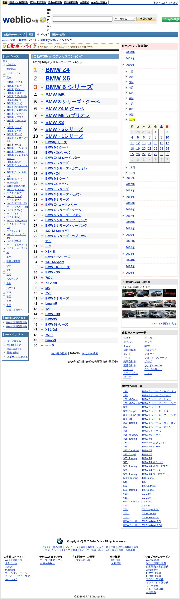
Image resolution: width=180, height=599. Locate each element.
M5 (47, 288)
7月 (131, 103)
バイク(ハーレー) (15, 231)
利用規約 (10, 569)
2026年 (130, 272)
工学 (9, 257)
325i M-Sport (130, 434)
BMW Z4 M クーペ (64, 108)
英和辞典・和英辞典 (157, 566)
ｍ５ (48, 246)
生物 (9, 292)
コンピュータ (13, 73)
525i (125, 462)
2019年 (130, 228)
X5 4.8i (50, 251)
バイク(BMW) (14, 241)
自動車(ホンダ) (14, 99)
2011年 (130, 177)
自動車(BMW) (48, 40)
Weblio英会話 (14, 345)
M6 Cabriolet (149, 485)
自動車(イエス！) (15, 117)
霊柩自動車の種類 (16, 186)
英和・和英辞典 (38, 2)
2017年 (130, 215)
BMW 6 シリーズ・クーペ (63, 210)
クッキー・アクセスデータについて (18, 578)
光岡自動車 (129, 361)
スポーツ (11, 287)
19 (138, 148)
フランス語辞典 (154, 579)
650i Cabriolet (131, 501)
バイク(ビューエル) (17, 244)
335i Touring (130, 458)
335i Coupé (129, 454)
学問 (9, 265)
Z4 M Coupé (149, 513)
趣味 (9, 283)
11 (132, 143)
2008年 (130, 52)
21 (149, 148)
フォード (149, 353)
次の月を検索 (90, 353)
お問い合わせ (82, 560)
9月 (131, 114)
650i (125, 497)
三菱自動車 (129, 365)
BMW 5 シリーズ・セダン (63, 215)
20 (144, 148)
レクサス (128, 369)
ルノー (148, 373)
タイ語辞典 (152, 585)
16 (161, 143)
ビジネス (11, 64)
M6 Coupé (148, 489)
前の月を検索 (59, 353)
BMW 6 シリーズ (69, 87)
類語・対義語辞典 (18, 2)
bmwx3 (50, 340)
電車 (9, 77)
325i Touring (130, 438)
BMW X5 (57, 78)
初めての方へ (161, 2)
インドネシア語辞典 (157, 582)
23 (161, 148)
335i (125, 446)
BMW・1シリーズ (64, 136)
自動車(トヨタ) (14, 93)
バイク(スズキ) (14, 193)
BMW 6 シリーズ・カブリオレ (66, 236)
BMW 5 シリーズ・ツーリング (66, 220)
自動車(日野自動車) (17, 96)
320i (125, 407)
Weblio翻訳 (152, 569)
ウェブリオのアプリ (51, 560)
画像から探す (59, 34)
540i (125, 482)
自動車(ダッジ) (14, 134)
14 (149, 143)
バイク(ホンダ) (14, 196)
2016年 (130, 209)
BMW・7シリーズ (57, 256)
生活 (9, 274)
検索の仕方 (11, 563)
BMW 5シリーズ (56, 324)
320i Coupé (129, 411)
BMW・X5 (52, 272)
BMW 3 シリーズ (57, 298)
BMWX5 (51, 319)
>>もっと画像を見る (164, 323)
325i (125, 430)
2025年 (130, 266)
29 (155, 154)
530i (125, 470)
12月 (132, 172)
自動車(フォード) (15, 151)
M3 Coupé (148, 478)
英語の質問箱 (14, 348)
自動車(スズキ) (14, 86)
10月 (132, 119)
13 (144, 143)
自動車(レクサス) (15, 113)
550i (125, 485)
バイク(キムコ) (14, 213)
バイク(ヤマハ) (14, 200)
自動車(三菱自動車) (17, 110)
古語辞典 (84, 2)
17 (167, 143)
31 (167, 154)
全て (5, 61)
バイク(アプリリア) (17, 203)
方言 (9, 305)
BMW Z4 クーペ (56, 183)
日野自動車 (129, 349)
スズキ (127, 337)
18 (132, 148)
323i (125, 426)
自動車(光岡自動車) (17, 106)
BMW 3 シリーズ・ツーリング (66, 225)
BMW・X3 (52, 314)
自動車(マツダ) (14, 103)
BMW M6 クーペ (56, 147)
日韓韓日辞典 (71, 2)
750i (48, 293)
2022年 (130, 247)
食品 (9, 296)
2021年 (130, 241)
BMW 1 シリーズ (57, 189)
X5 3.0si (51, 329)
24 (167, 148)
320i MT (127, 419)
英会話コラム (14, 341)
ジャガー (149, 337)
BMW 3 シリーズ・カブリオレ (66, 168)
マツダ (127, 357)
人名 (9, 301)
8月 (131, 109)
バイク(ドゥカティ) (17, 220)
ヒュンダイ (150, 349)
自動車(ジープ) (14, 127)
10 (167, 137)
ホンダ (127, 353)
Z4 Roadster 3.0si (152, 525)
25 (132, 154)
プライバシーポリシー (17, 573)
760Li (49, 277)
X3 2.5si (51, 283)
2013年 (130, 190)
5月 (131, 92)
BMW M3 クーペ (56, 178)
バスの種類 (12, 182)
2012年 (130, 184)
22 (155, 148)
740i (125, 505)
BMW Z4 (57, 69)
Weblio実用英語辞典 (16, 326)
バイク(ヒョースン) (17, 248)
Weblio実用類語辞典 (16, 322)
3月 (131, 82)
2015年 (130, 203)
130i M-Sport (54, 262)
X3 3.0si (146, 497)
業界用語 (11, 68)
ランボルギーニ (153, 369)
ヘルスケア (12, 279)
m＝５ (49, 345)
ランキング (42, 34)
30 (161, 154)
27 (144, 154)
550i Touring (130, 489)
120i (48, 309)
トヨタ (127, 345)
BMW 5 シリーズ (57, 199)
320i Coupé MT (131, 415)
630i (125, 493)
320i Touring (130, 422)
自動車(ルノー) (14, 179)
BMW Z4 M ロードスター (62, 157)
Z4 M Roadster (150, 517)
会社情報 (116, 560)
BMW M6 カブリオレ (67, 115)
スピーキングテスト (17, 356)
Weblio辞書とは (13, 560)
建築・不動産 (13, 261)
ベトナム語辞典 (154, 589)
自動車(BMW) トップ (14, 34)
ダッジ (148, 342)
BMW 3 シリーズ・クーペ (72, 101)
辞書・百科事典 (15, 310)
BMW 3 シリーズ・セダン (63, 194)
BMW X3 (54, 122)
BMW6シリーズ (56, 142)
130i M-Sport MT (57, 230)
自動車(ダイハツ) (15, 89)
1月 (131, 71)
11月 (132, 167)
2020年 (130, 234)
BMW (147, 345)
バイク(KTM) (13, 217)
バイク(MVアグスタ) (17, 206)
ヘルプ (174, 2)
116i (48, 241)
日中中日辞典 (55, 2)
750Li (49, 335)
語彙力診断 (13, 352)
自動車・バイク (27, 40)
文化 (9, 270)
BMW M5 (55, 94)
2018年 (130, 222)
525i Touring (130, 466)
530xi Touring (130, 478)
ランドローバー (153, 365)
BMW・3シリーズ (57, 152)
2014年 (130, 196)
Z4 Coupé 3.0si (150, 509)
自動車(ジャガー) (15, 131)
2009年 (130, 58)
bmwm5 (51, 303)
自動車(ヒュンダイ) (17, 148)
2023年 (130, 253)
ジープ (127, 377)
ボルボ (148, 361)
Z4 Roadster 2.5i (151, 521)
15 (155, 143)
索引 (31, 34)
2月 (131, 76)
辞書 (5, 2)
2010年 (130, 64)
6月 (131, 98)
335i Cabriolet (131, 450)
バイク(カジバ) (14, 210)
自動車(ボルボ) (14, 162)
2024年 (130, 260)
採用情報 (116, 563)
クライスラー (130, 373)
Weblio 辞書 (8, 40)
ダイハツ (128, 342)
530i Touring (130, 474)
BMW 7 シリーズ (57, 163)
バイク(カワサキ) (15, 189)
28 (149, 154)
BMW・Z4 (52, 173)
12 (138, 143)
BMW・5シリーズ (64, 129)
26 (138, 154)
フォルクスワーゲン (155, 357)
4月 (131, 87)
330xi (126, 442)
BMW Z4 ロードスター (61, 204)
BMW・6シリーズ (57, 267)
